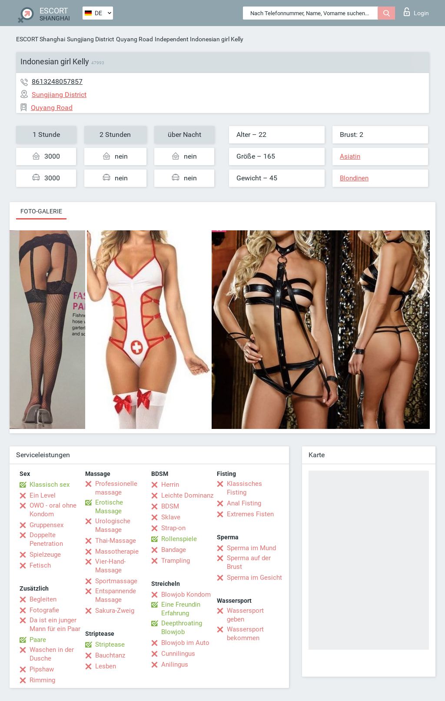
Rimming (42, 680)
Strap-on (173, 528)
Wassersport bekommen (245, 633)
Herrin (170, 484)
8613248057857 (57, 81)
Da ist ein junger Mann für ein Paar (55, 624)
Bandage (173, 550)
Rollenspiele (179, 539)
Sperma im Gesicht (254, 577)
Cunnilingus (178, 654)
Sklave (170, 517)
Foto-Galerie (41, 211)
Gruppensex (46, 525)
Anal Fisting (244, 503)
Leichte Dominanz (187, 495)
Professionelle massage (116, 488)
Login (416, 12)
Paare (38, 640)
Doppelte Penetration (46, 539)
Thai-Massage (115, 541)
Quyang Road (134, 39)
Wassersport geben (245, 615)
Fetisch (40, 565)
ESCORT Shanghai (40, 39)
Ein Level (43, 495)
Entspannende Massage (115, 595)
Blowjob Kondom (186, 594)
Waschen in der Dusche (52, 654)
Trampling (175, 561)
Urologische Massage (112, 525)
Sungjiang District (90, 39)
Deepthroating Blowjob (181, 627)
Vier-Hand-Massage (110, 566)
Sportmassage (116, 581)
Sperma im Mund (251, 548)
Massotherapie (117, 551)
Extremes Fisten (250, 514)
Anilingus (174, 664)
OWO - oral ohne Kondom (53, 510)
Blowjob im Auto (185, 643)
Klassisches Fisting (244, 488)
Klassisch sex (50, 484)
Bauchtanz (110, 655)
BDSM (170, 506)
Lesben (105, 666)
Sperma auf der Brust (249, 562)
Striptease (110, 644)
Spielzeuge (45, 554)
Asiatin (350, 156)
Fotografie (44, 610)
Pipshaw (42, 669)
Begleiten (43, 599)
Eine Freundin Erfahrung (180, 609)
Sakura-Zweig (114, 611)
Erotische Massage (109, 506)
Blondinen (354, 178)
